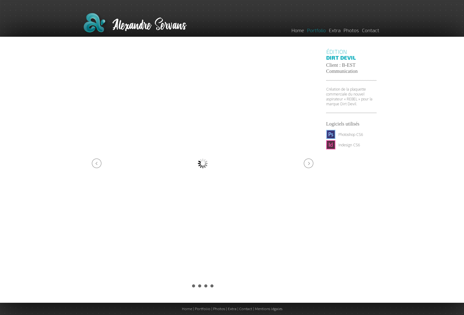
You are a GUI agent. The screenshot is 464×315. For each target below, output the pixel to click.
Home (298, 30)
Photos (351, 30)
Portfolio (316, 30)
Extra (335, 30)
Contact (370, 30)
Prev (97, 163)
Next (309, 163)
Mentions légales (268, 308)
